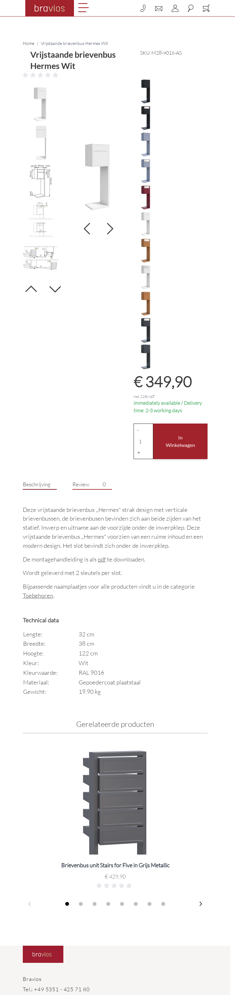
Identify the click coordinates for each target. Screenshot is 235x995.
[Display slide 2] (81, 904)
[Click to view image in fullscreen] (98, 177)
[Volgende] (55, 286)
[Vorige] (31, 291)
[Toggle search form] (190, 8)
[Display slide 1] (67, 904)
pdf (102, 559)
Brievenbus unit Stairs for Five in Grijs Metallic (115, 865)
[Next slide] (201, 904)
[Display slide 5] (122, 904)
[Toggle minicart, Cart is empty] (206, 8)
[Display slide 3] (94, 904)
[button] (115, 75)
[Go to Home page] (49, 8)
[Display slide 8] (163, 904)
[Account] (175, 8)
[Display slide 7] (149, 904)
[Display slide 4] (108, 904)
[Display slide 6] (136, 904)
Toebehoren (38, 595)
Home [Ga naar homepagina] (28, 43)
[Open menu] (83, 7)
